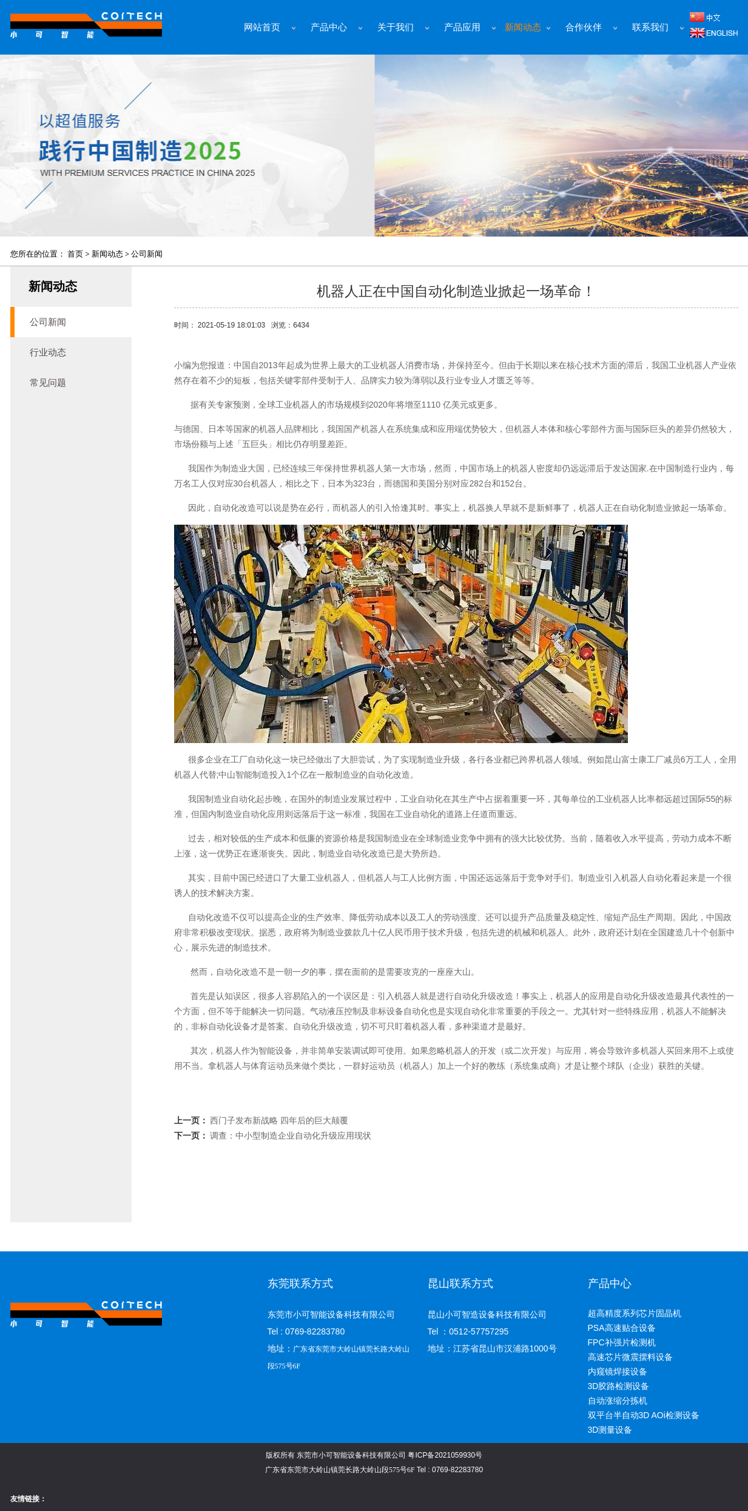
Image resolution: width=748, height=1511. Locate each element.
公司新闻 (147, 253)
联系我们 (650, 27)
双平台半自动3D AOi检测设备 (643, 1415)
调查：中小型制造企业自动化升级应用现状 (290, 1135)
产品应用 (462, 27)
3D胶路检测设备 (619, 1386)
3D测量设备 (610, 1430)
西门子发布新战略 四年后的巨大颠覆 (279, 1120)
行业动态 (48, 352)
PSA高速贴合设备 (622, 1328)
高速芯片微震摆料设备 (630, 1357)
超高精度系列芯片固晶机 (634, 1313)
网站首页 (262, 27)
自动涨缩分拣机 (617, 1400)
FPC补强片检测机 (622, 1342)
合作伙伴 (583, 27)
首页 (75, 253)
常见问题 (48, 382)
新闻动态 (523, 27)
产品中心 (329, 27)
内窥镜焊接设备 (617, 1371)
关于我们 (395, 27)
